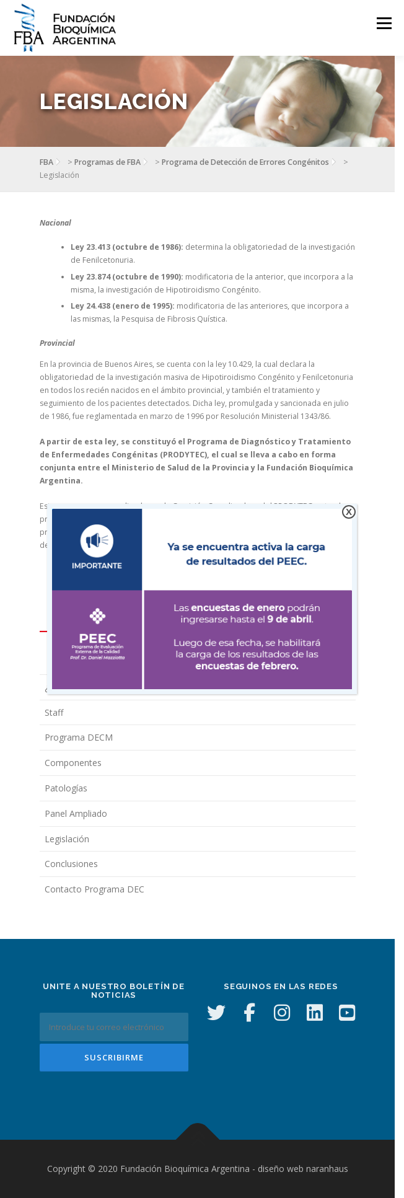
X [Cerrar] (349, 511)
